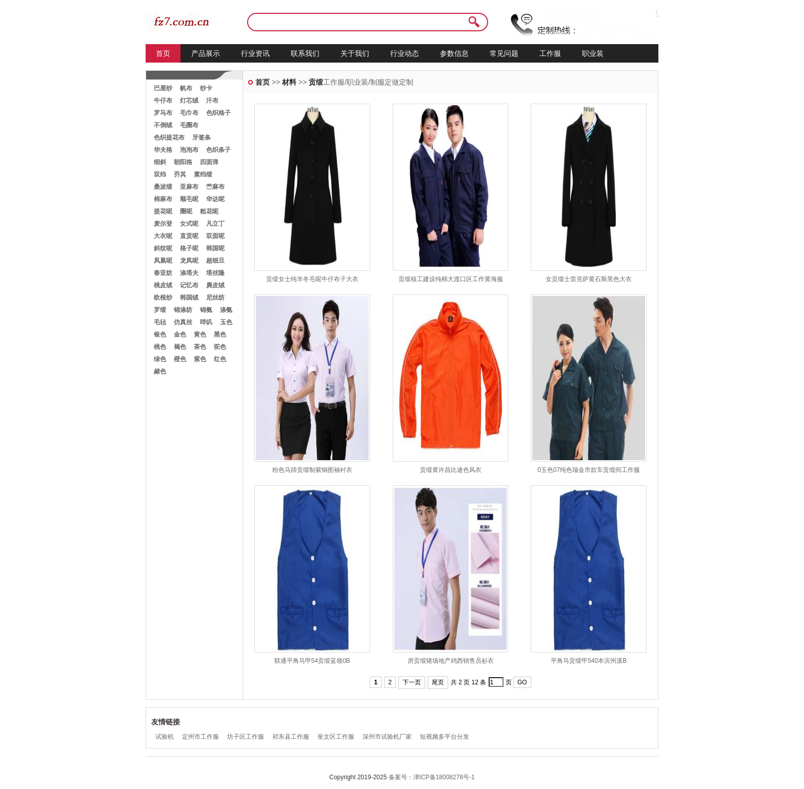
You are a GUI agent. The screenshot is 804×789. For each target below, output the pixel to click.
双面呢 (215, 236)
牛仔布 (163, 100)
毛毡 (160, 322)
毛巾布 (189, 112)
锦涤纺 (183, 309)
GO (522, 682)
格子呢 (189, 248)
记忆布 (189, 285)
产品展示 (205, 53)
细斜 (160, 162)
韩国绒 (189, 297)
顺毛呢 (189, 199)
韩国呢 (215, 248)
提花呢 (163, 211)
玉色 (226, 322)
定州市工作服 (200, 736)
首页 (163, 53)
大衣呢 (163, 236)
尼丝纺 (215, 297)
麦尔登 (163, 223)
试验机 (164, 736)
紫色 (200, 359)
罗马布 (163, 112)
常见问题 (504, 53)
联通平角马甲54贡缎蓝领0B (312, 660)
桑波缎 (163, 186)
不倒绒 (163, 125)
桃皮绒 (163, 285)
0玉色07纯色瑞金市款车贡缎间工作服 (588, 470)
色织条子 (218, 149)
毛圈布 (189, 125)
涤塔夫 (189, 273)
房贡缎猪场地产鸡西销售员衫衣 (451, 660)
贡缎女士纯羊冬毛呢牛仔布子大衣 (312, 279)
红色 (220, 359)
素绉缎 (203, 174)
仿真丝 (183, 322)
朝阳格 (183, 162)
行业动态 (404, 53)
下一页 (412, 682)
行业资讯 (255, 53)
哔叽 (206, 322)
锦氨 (206, 309)
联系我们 (305, 53)
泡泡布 (189, 149)
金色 (180, 334)
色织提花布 (169, 137)
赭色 (160, 371)
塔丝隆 (215, 273)
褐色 (180, 346)
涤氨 (226, 309)
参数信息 (454, 53)
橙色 (180, 359)
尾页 (438, 682)
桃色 (160, 346)
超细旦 (215, 260)
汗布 (212, 100)
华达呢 (215, 199)
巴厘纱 (163, 88)
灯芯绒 (189, 100)
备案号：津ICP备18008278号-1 (432, 777)
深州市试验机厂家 (387, 736)
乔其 (180, 174)
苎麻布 (215, 186)
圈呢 (186, 211)
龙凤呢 (189, 260)
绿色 (160, 359)
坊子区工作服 (245, 736)
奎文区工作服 (335, 736)
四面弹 (209, 162)
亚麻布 (189, 186)
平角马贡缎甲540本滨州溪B (589, 660)
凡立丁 (215, 223)
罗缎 (160, 309)
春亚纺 (163, 273)
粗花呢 (209, 211)
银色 (160, 334)
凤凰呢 (163, 260)
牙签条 (201, 137)
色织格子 (218, 112)
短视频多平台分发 (444, 736)
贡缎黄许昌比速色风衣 (450, 470)
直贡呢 (189, 236)
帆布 (186, 88)
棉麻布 (163, 199)
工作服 (550, 53)
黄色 (200, 334)
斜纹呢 (163, 248)
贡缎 (316, 82)
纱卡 (206, 88)
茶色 (200, 346)
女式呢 (189, 223)
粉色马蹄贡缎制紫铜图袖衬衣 (312, 470)
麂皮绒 (215, 285)
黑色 (220, 334)
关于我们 (354, 53)
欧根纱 (163, 297)
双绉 (160, 174)
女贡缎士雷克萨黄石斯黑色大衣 (589, 279)
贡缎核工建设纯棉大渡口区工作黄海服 (450, 279)
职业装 (593, 53)
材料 (289, 82)
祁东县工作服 (290, 736)
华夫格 (163, 149)
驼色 (220, 346)
